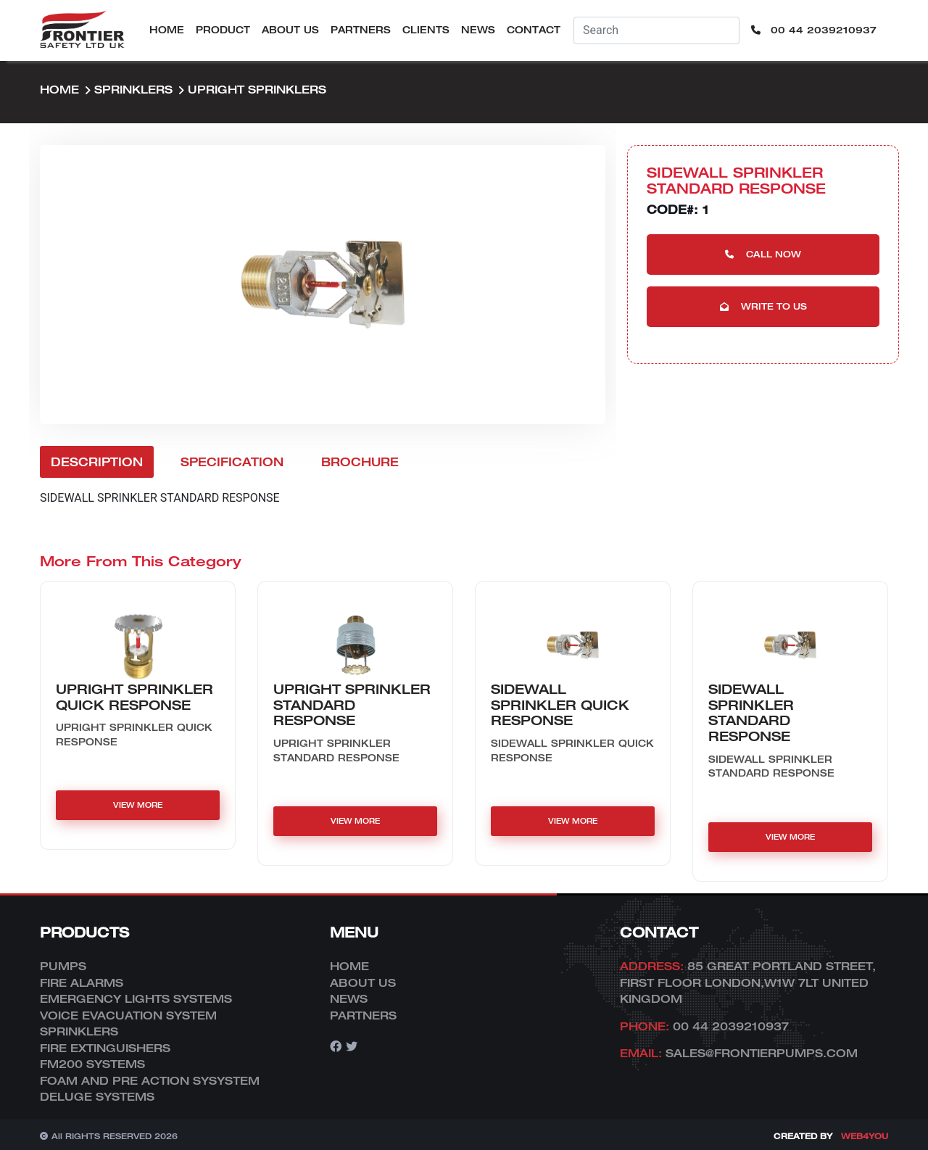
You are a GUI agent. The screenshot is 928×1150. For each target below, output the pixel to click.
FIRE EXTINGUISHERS (105, 1047)
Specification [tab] (232, 462)
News (478, 30)
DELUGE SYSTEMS (97, 1096)
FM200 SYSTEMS (92, 1063)
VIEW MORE (137, 805)
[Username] (656, 30)
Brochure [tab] (360, 462)
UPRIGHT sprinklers (257, 89)
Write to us (763, 306)
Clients (426, 30)
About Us (290, 30)
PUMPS (63, 965)
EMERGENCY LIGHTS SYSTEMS (136, 998)
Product (223, 30)
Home (166, 30)
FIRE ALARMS (81, 982)
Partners (361, 30)
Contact (533, 30)
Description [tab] (97, 462)
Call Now (763, 254)
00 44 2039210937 (814, 30)
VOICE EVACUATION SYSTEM (128, 1015)
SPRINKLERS (133, 89)
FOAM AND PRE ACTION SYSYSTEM (150, 1080)
